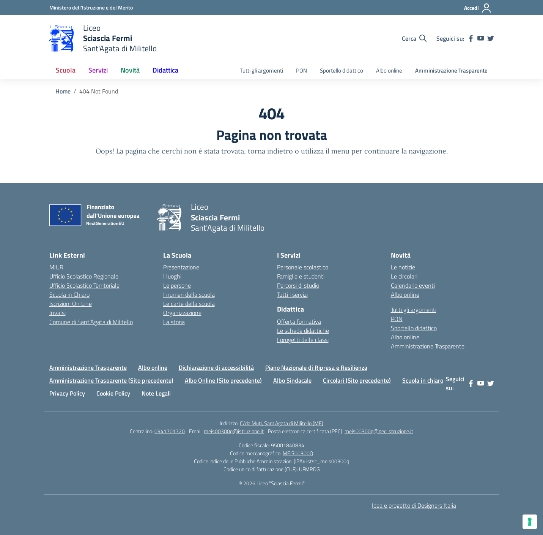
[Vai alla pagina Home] (63, 91)
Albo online (389, 70)
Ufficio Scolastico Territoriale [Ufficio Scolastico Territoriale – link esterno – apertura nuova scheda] (84, 285)
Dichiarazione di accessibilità (216, 367)
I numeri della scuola (189, 294)
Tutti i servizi (292, 294)
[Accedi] (478, 8)
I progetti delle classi (303, 339)
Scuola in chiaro (422, 380)
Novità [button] (130, 70)
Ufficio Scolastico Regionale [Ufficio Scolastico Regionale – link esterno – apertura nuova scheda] (83, 276)
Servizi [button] (98, 70)
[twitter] (490, 38)
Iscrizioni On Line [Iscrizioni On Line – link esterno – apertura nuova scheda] (70, 303)
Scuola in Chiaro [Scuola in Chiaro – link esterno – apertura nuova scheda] (69, 294)
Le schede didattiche (303, 330)
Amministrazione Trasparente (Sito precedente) (111, 380)
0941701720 (169, 431)
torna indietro (270, 151)
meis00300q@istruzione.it (234, 431)
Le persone (177, 285)
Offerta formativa (299, 321)
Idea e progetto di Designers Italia (414, 505)
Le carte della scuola (189, 303)
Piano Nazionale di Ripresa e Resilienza (316, 367)
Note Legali (156, 393)
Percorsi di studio (298, 285)
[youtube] (480, 38)
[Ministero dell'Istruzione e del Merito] (91, 7)
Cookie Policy (113, 393)
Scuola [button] (66, 70)
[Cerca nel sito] (414, 38)
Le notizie (403, 267)
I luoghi (172, 276)
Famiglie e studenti (300, 276)
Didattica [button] (165, 70)
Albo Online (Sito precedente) (223, 380)
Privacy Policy (67, 393)
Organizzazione (182, 312)
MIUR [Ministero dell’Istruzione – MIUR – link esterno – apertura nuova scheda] (56, 267)
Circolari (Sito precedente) (357, 380)
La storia (174, 321)
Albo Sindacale (292, 380)
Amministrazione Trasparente (451, 70)
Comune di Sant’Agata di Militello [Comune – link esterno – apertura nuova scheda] (91, 321)
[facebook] (470, 38)
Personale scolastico (302, 267)
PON (301, 70)
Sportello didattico (341, 70)
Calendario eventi (413, 285)
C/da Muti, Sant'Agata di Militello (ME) (281, 423)
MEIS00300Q (298, 453)
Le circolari (404, 276)
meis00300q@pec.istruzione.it (379, 431)
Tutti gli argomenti (261, 70)
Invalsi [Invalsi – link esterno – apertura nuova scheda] (57, 312)
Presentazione (181, 267)
